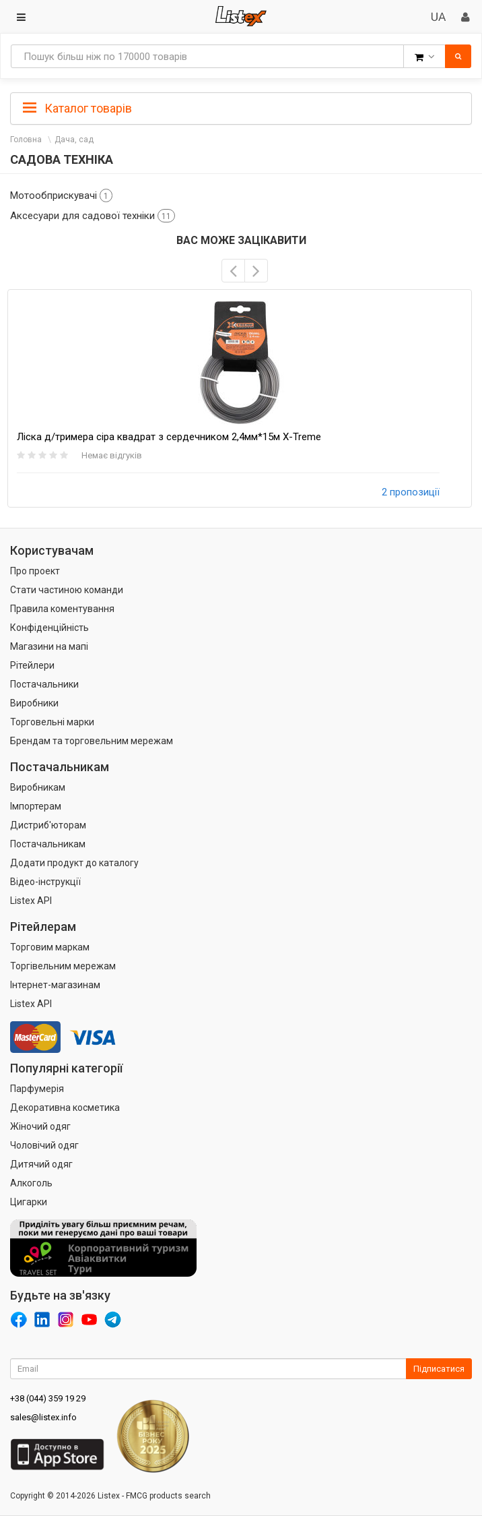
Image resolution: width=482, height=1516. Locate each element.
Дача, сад (74, 139)
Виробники (34, 703)
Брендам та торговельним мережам (91, 740)
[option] (239, 398)
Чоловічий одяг (44, 1145)
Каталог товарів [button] (77, 108)
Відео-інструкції (45, 881)
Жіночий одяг (40, 1126)
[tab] (241, 107)
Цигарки (28, 1201)
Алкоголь (31, 1183)
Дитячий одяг (41, 1164)
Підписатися (438, 1369)
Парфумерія (37, 1088)
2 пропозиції (411, 492)
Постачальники (44, 684)
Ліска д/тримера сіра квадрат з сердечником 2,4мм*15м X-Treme (169, 437)
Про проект (35, 571)
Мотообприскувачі (61, 195)
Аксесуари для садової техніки (92, 215)
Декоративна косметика (65, 1107)
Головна (26, 139)
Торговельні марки (52, 722)
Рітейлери (32, 665)
